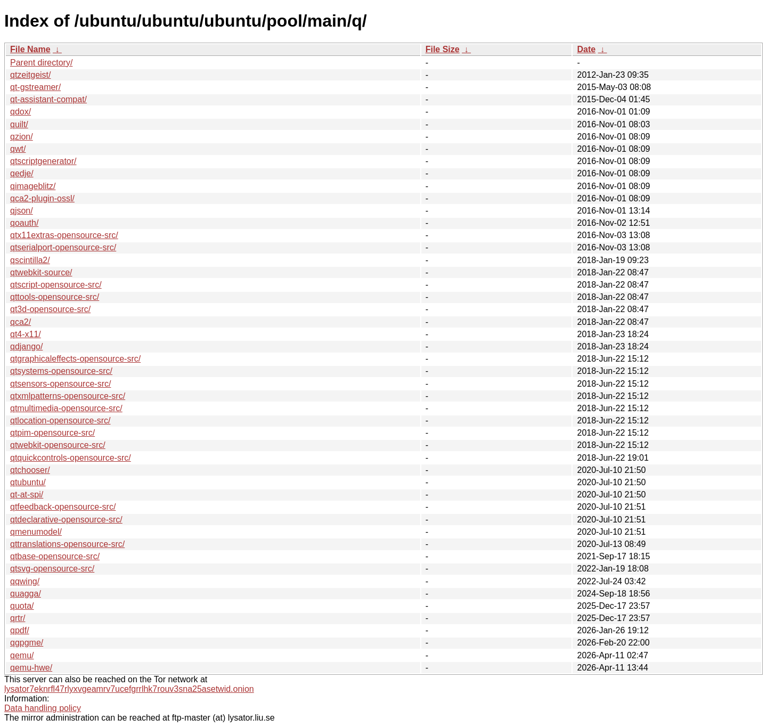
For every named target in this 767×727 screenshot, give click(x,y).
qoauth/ (24, 222)
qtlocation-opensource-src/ (60, 420)
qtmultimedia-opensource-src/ (66, 408)
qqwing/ (24, 581)
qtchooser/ (30, 470)
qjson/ (21, 210)
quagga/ (25, 593)
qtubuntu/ (28, 482)
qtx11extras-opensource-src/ (64, 235)
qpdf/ (19, 630)
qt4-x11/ (25, 334)
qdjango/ (26, 346)
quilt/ (19, 124)
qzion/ (21, 136)
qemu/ (22, 655)
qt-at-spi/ (26, 494)
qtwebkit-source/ (41, 272)
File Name (30, 49)
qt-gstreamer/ (35, 87)
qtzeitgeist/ (30, 74)
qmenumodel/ (36, 531)
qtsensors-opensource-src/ (60, 383)
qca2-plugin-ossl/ (42, 198)
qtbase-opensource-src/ (55, 556)
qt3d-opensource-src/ (50, 309)
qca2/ (20, 321)
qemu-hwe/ (31, 667)
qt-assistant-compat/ (48, 99)
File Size (443, 49)
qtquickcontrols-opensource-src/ (70, 457)
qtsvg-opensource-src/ (52, 568)
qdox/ (20, 111)
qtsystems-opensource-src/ (61, 370)
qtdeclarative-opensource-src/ (66, 519)
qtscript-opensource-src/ (56, 284)
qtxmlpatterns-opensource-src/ (67, 396)
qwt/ (18, 148)
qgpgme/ (26, 642)
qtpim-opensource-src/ (52, 432)
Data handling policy (42, 708)
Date (586, 49)
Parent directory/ (41, 62)
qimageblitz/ (32, 186)
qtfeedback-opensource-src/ (63, 506)
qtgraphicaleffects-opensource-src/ (75, 358)
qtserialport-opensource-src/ (63, 247)
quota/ (22, 605)
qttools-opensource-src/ (54, 296)
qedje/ (22, 173)
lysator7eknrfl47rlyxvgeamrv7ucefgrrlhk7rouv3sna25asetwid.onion (129, 688)
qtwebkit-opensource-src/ (57, 445)
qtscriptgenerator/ (43, 161)
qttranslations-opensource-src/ (67, 544)
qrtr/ (17, 618)
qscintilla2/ (30, 260)
